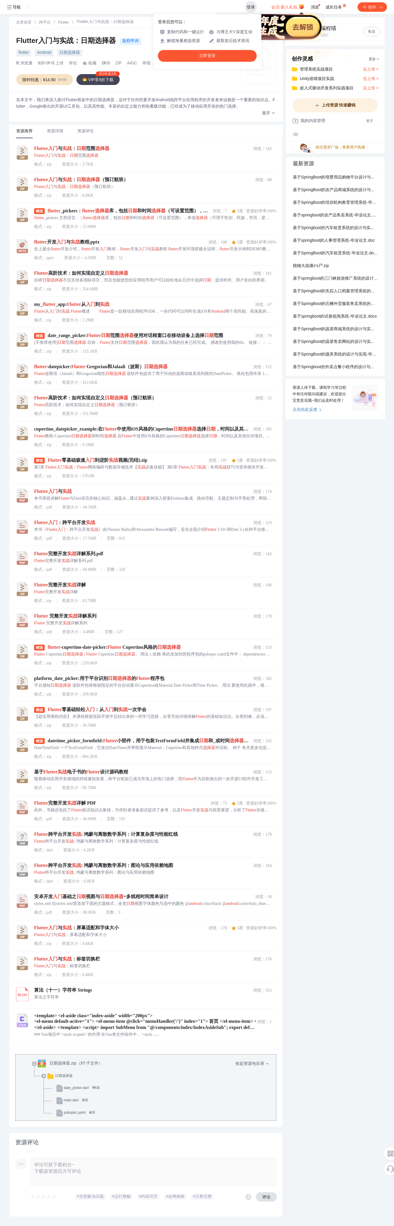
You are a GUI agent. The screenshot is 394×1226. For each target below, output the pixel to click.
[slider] (43, 1197)
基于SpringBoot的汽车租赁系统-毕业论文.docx (335, 253)
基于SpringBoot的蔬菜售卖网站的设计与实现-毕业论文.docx (335, 342)
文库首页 (23, 23)
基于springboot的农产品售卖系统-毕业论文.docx (335, 215)
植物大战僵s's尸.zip (311, 266)
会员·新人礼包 (287, 6)
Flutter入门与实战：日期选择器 (67, 41)
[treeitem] (150, 1088)
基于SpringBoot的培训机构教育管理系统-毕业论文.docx (335, 203)
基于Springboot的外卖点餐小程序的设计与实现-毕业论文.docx (335, 367)
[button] (269, 113)
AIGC (132, 63)
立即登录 (207, 56)
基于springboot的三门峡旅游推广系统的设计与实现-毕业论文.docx (335, 279)
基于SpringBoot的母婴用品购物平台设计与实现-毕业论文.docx (335, 178)
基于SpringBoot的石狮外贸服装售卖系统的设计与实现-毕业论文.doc (335, 304)
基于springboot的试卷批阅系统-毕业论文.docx (335, 317)
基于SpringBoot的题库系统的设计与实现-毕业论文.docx (335, 355)
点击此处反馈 (307, 410)
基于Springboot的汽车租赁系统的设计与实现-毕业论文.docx (335, 228)
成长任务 (336, 5)
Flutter (63, 23)
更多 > (374, 59)
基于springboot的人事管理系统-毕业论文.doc (334, 241)
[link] (23, 23)
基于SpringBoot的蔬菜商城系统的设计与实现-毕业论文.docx (335, 329)
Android (44, 53)
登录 (251, 7)
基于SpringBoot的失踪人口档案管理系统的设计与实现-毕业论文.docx (335, 291)
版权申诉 (130, 41)
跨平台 (45, 23)
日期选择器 (69, 53)
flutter (24, 53)
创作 (372, 7)
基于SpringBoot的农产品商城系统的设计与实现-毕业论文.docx (335, 190)
